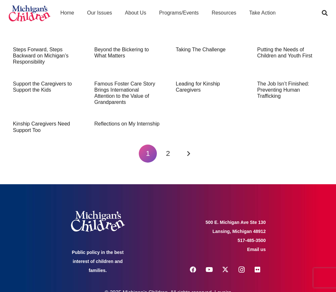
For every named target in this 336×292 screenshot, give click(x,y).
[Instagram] (241, 270)
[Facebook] (193, 270)
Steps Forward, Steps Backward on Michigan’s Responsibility (40, 56)
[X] (225, 270)
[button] (324, 13)
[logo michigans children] (29, 13)
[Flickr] (257, 270)
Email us (256, 249)
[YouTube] (209, 270)
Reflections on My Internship (126, 123)
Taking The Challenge (201, 49)
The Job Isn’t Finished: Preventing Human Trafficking (283, 90)
